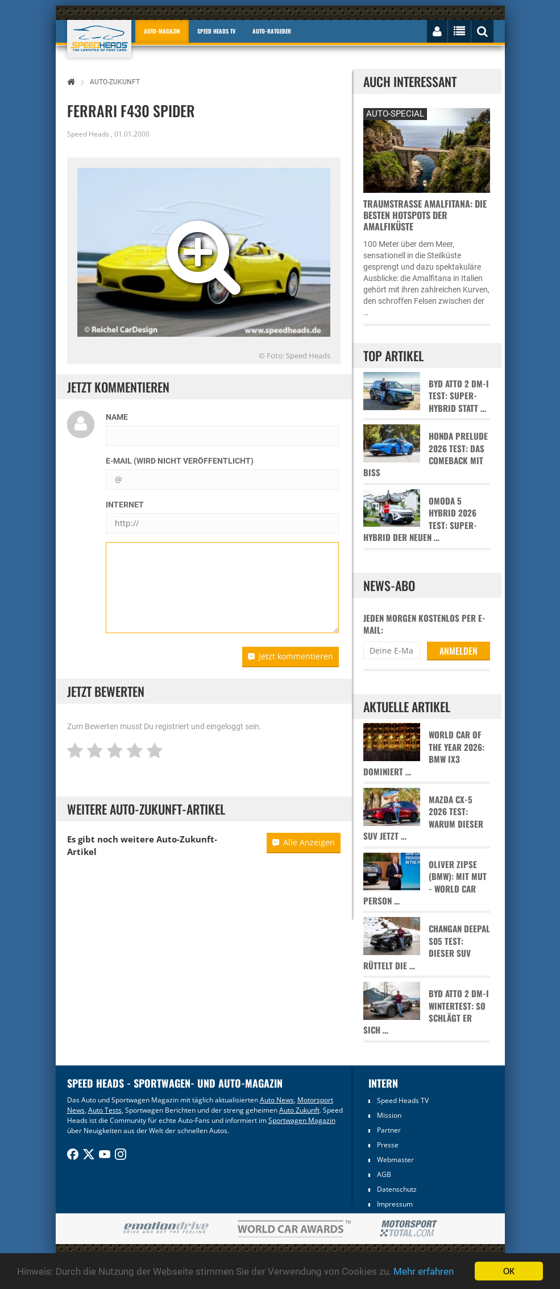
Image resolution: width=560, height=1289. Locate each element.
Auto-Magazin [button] (162, 31)
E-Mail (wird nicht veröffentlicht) (180, 460)
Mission (389, 1115)
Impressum (395, 1204)
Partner (389, 1130)
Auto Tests (105, 1110)
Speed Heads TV (403, 1100)
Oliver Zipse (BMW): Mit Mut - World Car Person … (425, 882)
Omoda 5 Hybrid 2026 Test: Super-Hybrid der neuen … (420, 519)
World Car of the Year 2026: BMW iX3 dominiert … (423, 753)
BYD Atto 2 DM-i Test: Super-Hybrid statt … (459, 396)
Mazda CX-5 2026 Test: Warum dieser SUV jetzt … (423, 818)
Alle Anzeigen (303, 842)
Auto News (277, 1100)
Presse (388, 1145)
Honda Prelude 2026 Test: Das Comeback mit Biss (425, 454)
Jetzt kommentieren (290, 656)
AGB (384, 1174)
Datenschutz (397, 1189)
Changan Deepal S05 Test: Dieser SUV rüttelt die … (426, 947)
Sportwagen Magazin (301, 1120)
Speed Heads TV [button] (216, 31)
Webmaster (395, 1159)
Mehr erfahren (423, 1271)
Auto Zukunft (299, 1110)
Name (117, 417)
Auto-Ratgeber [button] (271, 31)
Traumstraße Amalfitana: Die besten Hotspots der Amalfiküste (425, 215)
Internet (125, 504)
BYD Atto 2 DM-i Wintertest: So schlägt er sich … (426, 1012)
